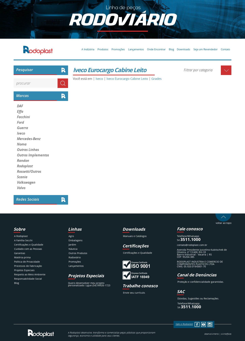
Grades (156, 79)
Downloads (183, 49)
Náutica (73, 248)
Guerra (22, 128)
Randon (23, 160)
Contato (225, 49)
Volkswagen (26, 182)
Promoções (118, 49)
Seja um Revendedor (205, 49)
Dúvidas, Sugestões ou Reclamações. (198, 298)
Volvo (21, 188)
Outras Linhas (28, 149)
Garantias (19, 253)
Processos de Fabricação (28, 266)
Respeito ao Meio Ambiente (29, 274)
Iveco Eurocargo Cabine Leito (127, 79)
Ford (20, 122)
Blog (171, 49)
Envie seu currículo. (134, 292)
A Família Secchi (23, 240)
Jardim (72, 244)
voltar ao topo (223, 222)
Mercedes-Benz (28, 138)
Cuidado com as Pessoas (28, 248)
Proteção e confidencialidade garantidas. (200, 281)
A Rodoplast (21, 236)
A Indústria (87, 49)
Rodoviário (75, 257)
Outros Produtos (78, 253)
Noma (22, 144)
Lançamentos (136, 49)
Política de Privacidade (27, 261)
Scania (22, 177)
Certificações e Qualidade (28, 244)
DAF (20, 106)
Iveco (21, 133)
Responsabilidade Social (28, 278)
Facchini (23, 117)
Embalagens (76, 240)
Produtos (102, 49)
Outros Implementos (33, 155)
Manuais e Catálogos (135, 236)
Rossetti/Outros (29, 171)
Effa (20, 111)
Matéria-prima (22, 257)
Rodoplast (25, 166)
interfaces (226, 333)
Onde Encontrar (156, 49)
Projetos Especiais (24, 270)
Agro (71, 236)
